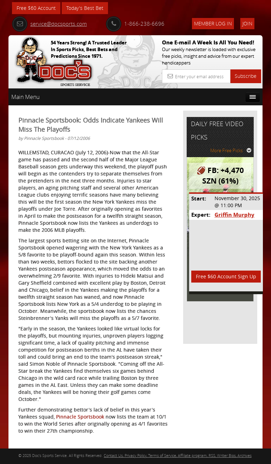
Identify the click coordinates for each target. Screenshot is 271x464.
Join (247, 23)
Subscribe (246, 76)
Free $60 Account (36, 8)
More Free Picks (230, 150)
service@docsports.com (49, 23)
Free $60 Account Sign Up (226, 276)
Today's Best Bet (84, 8)
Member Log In (213, 23)
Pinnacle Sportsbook (80, 416)
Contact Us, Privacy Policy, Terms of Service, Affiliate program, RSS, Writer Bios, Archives (178, 455)
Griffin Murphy (234, 214)
